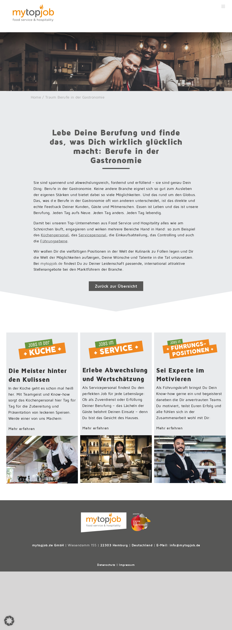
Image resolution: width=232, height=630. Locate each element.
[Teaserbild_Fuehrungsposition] (190, 437)
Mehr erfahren (21, 428)
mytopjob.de (51, 263)
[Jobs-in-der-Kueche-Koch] (42, 437)
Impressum (127, 564)
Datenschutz (106, 564)
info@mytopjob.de (185, 545)
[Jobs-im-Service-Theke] (116, 437)
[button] (9, 621)
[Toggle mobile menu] (223, 6)
